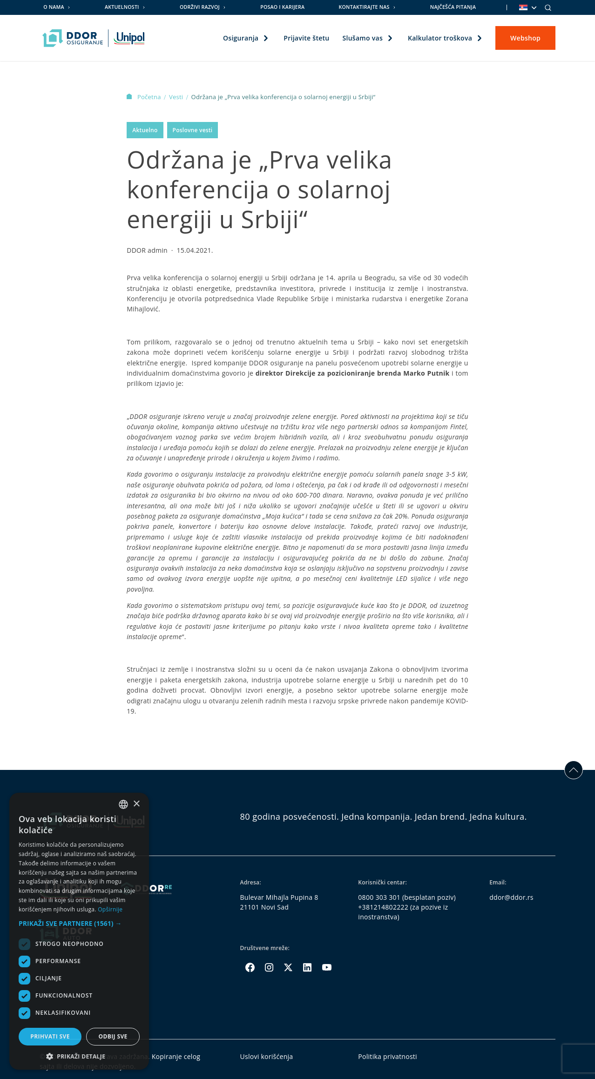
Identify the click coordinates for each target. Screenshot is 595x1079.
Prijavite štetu (306, 38)
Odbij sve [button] (112, 1036)
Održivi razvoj (200, 7)
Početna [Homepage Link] (144, 97)
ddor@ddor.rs (511, 897)
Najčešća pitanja (453, 7)
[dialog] (79, 931)
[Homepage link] (93, 38)
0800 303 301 (379, 897)
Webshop (525, 38)
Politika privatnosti (387, 1056)
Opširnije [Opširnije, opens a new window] (110, 909)
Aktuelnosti (122, 7)
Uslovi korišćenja (266, 1056)
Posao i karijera (282, 7)
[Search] (548, 7)
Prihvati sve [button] (50, 1036)
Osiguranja (240, 38)
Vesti (177, 97)
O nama (53, 7)
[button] (79, 923)
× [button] (136, 804)
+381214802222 (383, 907)
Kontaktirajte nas (364, 7)
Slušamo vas (362, 38)
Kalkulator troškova (440, 38)
